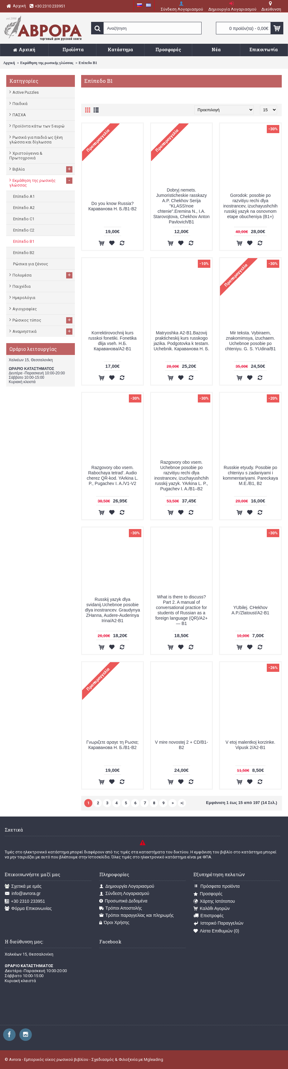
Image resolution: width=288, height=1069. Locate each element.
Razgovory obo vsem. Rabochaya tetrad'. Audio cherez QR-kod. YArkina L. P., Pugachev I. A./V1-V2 (112, 475)
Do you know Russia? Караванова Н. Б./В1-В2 (112, 206)
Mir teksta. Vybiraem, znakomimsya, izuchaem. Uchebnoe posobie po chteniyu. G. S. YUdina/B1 (250, 340)
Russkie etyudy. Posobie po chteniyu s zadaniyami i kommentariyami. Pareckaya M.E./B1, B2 (250, 475)
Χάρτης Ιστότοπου (214, 901)
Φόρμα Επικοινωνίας (28, 908)
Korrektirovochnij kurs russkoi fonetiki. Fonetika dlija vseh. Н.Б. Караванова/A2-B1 (112, 340)
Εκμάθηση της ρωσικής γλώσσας (46, 63)
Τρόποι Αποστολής (120, 908)
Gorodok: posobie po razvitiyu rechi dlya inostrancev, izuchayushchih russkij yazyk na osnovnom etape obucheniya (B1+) (250, 206)
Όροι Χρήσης (114, 922)
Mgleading (153, 1059)
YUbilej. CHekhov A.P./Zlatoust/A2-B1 (250, 610)
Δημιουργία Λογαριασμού (126, 886)
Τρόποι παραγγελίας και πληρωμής (136, 915)
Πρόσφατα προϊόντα (216, 886)
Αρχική (9, 63)
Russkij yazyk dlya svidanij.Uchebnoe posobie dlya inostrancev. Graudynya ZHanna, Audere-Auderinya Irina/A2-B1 (112, 610)
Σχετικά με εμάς (23, 886)
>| (181, 803)
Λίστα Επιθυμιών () (216, 931)
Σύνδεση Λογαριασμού (124, 893)
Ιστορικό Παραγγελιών (218, 923)
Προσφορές (207, 894)
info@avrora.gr (23, 893)
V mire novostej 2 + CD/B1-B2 (181, 745)
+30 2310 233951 (25, 901)
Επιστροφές (208, 915)
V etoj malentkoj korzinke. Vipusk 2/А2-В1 (251, 745)
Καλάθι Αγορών (211, 908)
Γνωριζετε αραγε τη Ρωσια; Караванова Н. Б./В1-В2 (112, 745)
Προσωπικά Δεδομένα (123, 901)
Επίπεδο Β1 (88, 63)
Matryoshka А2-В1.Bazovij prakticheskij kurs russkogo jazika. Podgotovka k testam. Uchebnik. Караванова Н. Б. (181, 340)
